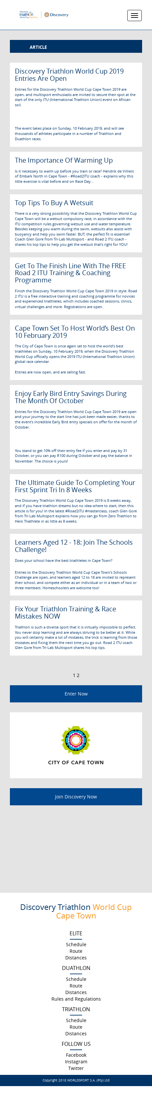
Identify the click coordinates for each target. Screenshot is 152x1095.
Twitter (76, 1068)
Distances (76, 957)
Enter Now (76, 694)
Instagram (76, 1061)
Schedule (76, 944)
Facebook (76, 1055)
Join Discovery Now (76, 796)
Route (76, 951)
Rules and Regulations (76, 999)
